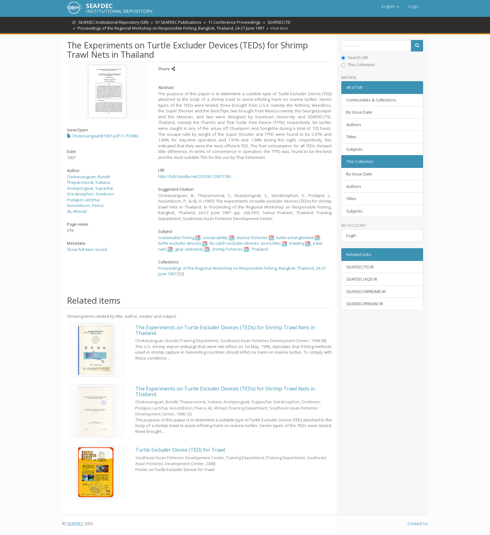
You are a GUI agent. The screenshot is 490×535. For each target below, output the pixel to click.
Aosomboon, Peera (85, 205)
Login (351, 235)
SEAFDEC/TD (276, 22)
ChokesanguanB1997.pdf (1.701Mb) (102, 136)
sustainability (215, 237)
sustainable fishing (176, 237)
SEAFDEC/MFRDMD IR (366, 291)
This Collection (358, 64)
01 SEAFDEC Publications (177, 22)
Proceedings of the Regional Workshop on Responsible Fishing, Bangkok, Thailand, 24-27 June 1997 (170, 28)
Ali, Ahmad (77, 211)
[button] (390, 6)
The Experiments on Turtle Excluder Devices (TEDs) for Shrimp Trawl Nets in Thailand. (225, 330)
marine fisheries (252, 237)
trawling (296, 243)
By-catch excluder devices (234, 243)
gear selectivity (189, 249)
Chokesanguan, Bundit (88, 176)
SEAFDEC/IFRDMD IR (364, 304)
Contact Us (418, 523)
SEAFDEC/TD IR (360, 267)
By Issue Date (359, 112)
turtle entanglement (295, 237)
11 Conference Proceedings (232, 22)
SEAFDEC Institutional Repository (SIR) (113, 22)
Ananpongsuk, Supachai (90, 188)
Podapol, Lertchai (83, 200)
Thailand (259, 249)
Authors (353, 124)
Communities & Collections (371, 100)
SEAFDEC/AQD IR (361, 279)
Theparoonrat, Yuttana (88, 182)
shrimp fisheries (227, 249)
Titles (351, 137)
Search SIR (354, 57)
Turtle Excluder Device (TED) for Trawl (180, 449)
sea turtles (271, 243)
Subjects (354, 149)
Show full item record (87, 249)
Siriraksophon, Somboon (90, 194)
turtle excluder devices (179, 243)
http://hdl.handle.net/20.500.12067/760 (194, 176)
